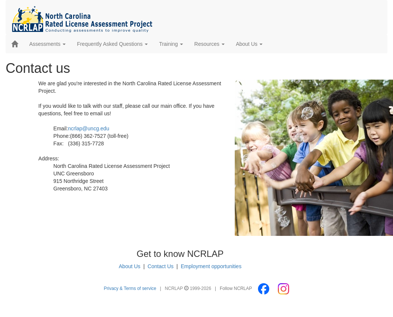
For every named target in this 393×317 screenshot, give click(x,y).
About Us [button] (249, 44)
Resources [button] (209, 44)
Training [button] (171, 44)
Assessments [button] (47, 44)
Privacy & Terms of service (130, 288)
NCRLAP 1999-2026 (189, 288)
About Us (130, 266)
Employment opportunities (211, 266)
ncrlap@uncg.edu (88, 128)
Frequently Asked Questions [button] (112, 44)
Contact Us (161, 266)
